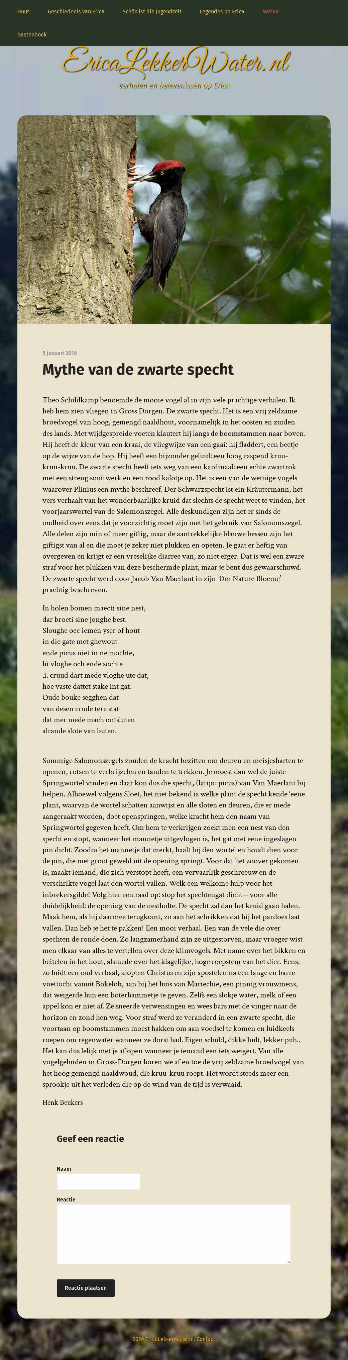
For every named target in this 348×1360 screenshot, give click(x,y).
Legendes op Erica (222, 11)
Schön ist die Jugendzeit (152, 11)
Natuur (270, 11)
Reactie (66, 1199)
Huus (23, 11)
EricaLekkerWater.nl (174, 63)
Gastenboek (31, 34)
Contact (206, 1339)
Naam (64, 1169)
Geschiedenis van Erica (76, 11)
